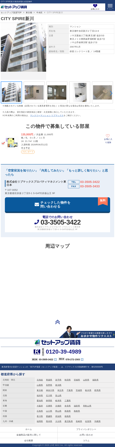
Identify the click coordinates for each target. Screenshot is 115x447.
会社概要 (28, 440)
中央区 (39, 12)
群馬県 (97, 390)
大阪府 (40, 406)
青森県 (49, 380)
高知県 (58, 416)
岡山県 (58, 411)
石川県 (49, 395)
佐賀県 (88, 421)
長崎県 (79, 421)
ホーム (28, 429)
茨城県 (79, 390)
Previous (5, 49)
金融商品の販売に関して (28, 435)
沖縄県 (97, 421)
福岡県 (40, 421)
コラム (86, 440)
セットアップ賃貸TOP (11, 12)
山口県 (49, 411)
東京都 (29, 12)
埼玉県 (60, 390)
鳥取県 (68, 411)
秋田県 (68, 380)
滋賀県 (77, 406)
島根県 (77, 411)
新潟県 (58, 385)
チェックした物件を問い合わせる (74, 202)
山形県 (86, 380)
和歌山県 (87, 406)
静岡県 (49, 400)
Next (42, 49)
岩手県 (58, 380)
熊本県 (49, 421)
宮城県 (77, 380)
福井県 (40, 395)
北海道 (40, 380)
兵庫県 (49, 406)
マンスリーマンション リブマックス (47, 115)
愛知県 (40, 400)
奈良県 (68, 406)
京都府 (58, 406)
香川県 (40, 416)
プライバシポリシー (86, 429)
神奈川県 (50, 390)
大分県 (58, 421)
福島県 (95, 380)
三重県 (68, 400)
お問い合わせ (86, 435)
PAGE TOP (57, 322)
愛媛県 (49, 416)
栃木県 (88, 390)
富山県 (58, 395)
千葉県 (70, 390)
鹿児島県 (69, 421)
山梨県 (40, 385)
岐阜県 (58, 400)
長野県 (49, 385)
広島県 (40, 411)
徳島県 (68, 416)
